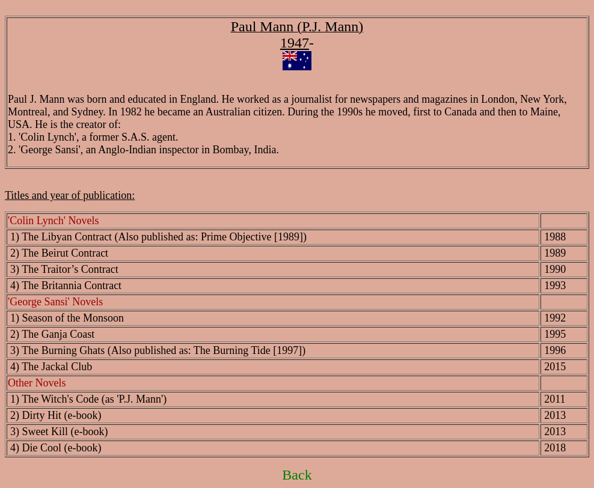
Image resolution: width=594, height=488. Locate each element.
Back (296, 475)
